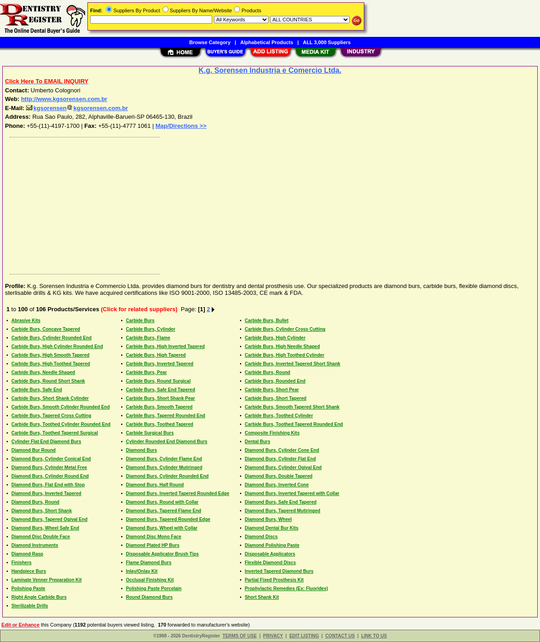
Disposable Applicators (270, 553)
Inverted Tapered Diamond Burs (279, 571)
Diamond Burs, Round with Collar (162, 502)
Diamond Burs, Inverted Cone (277, 484)
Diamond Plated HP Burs (152, 545)
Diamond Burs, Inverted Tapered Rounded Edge (177, 493)
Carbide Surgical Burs (149, 432)
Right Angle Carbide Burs (38, 597)
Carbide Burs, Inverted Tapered (159, 363)
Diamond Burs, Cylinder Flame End (164, 458)
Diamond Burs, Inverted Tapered (46, 493)
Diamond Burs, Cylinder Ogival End (283, 467)
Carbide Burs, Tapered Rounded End (165, 415)
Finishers (21, 562)
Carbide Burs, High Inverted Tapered (165, 346)
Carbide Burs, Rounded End (275, 381)
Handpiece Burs (28, 571)
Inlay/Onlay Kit (141, 571)
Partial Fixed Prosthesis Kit (274, 579)
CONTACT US (340, 635)
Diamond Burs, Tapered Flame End (163, 510)
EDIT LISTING (304, 635)
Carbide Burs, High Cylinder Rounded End (57, 346)
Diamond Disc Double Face (40, 536)
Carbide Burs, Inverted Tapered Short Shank (292, 363)
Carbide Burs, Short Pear (272, 389)
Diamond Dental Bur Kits (271, 528)
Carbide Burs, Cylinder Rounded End (51, 337)
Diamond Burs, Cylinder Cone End (282, 450)
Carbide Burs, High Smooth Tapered (50, 355)
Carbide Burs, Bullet (266, 320)
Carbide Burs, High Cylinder (275, 337)
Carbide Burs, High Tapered (156, 355)
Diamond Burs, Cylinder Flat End (280, 458)
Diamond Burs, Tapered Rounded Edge (168, 519)
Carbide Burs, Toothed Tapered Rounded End (294, 424)
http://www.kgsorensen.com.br (64, 99)
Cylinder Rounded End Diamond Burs (166, 441)
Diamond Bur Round (33, 450)
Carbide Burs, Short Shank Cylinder (50, 398)
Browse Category (209, 42)
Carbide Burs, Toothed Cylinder (279, 415)
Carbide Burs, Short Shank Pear (160, 398)
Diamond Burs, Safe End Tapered (280, 502)
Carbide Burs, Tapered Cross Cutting (51, 415)
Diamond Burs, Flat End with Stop (48, 484)
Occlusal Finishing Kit (149, 579)
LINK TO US (374, 635)
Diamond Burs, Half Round (154, 484)
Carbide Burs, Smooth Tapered (159, 406)
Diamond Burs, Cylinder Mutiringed (164, 467)
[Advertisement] (270, 203)
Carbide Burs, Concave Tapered (45, 329)
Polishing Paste (28, 588)
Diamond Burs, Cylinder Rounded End (167, 476)
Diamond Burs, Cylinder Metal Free (49, 467)
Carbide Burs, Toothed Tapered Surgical (54, 432)
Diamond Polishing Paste (272, 545)
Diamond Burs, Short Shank (41, 510)
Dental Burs (257, 441)
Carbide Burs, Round (267, 372)
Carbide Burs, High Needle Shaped (282, 346)
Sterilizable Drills (29, 605)
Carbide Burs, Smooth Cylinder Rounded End (60, 406)
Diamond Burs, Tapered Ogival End (49, 519)
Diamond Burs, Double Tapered (278, 476)
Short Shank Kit (262, 597)
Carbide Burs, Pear (146, 372)
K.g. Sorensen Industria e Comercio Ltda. (270, 70)
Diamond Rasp (27, 553)
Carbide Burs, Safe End (36, 389)
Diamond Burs (141, 450)
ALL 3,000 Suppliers (327, 42)
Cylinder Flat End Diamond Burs (46, 441)
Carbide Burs (140, 320)
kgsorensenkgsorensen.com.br (77, 108)
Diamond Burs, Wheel (268, 519)
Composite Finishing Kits (272, 432)
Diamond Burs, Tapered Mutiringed (282, 510)
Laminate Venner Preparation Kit (46, 579)
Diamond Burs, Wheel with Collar (161, 528)
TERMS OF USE (240, 635)
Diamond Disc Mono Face (153, 536)
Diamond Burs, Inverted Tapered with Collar (292, 493)
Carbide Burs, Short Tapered (275, 398)
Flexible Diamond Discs (270, 562)
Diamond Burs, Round (35, 502)
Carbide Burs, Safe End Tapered (160, 389)
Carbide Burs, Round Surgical (158, 381)
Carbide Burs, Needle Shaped (43, 372)
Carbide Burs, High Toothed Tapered (50, 363)
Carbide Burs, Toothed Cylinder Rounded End (61, 424)
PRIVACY (273, 635)
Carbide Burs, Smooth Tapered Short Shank (292, 406)
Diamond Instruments (34, 545)
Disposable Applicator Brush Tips (162, 553)
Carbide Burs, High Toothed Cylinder (284, 355)
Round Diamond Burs (149, 597)
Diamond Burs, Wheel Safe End (45, 528)
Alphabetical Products (266, 42)
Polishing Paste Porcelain (153, 588)
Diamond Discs (261, 536)
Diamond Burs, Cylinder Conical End (51, 458)
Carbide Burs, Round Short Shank (48, 381)
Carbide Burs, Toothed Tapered (159, 424)
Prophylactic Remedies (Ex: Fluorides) (286, 588)
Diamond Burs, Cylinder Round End (50, 476)
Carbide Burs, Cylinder (150, 329)
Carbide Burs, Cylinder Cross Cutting (285, 329)
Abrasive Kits (26, 320)
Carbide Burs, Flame (148, 337)
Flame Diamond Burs (148, 562)
